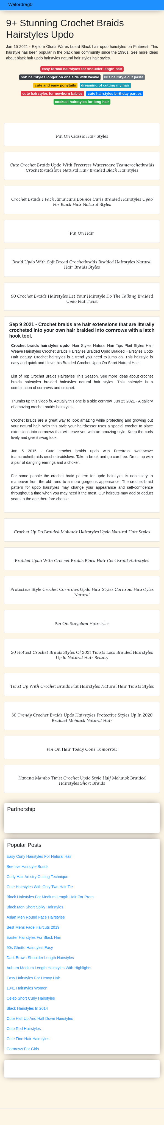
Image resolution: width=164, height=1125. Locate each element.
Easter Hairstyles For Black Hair (34, 937)
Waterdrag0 (20, 4)
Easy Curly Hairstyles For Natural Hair (39, 856)
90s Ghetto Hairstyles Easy (30, 947)
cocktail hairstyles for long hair (82, 102)
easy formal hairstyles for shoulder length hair (82, 69)
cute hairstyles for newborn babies (52, 93)
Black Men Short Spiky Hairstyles (35, 907)
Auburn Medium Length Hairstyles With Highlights (49, 968)
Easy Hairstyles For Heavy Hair (33, 978)
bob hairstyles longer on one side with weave (60, 77)
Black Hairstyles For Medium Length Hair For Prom (50, 897)
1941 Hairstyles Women (27, 988)
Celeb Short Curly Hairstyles (31, 998)
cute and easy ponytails (55, 85)
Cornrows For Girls (23, 1049)
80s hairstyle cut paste (123, 77)
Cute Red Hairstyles (24, 1028)
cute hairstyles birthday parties (115, 93)
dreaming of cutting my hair (105, 85)
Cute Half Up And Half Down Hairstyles (40, 1018)
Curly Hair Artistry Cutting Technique (37, 876)
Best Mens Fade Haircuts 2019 (33, 927)
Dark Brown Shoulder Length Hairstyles (40, 958)
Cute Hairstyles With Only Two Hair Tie (40, 887)
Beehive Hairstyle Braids (28, 866)
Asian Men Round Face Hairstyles (36, 917)
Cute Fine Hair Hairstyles (28, 1039)
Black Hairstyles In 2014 (27, 1008)
